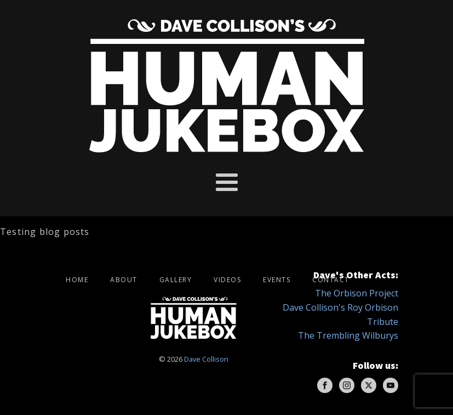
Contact (330, 279)
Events (276, 279)
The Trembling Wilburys (348, 335)
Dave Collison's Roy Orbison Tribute (340, 314)
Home (77, 279)
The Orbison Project (356, 293)
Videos (227, 279)
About (123, 279)
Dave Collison (206, 359)
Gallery (175, 279)
